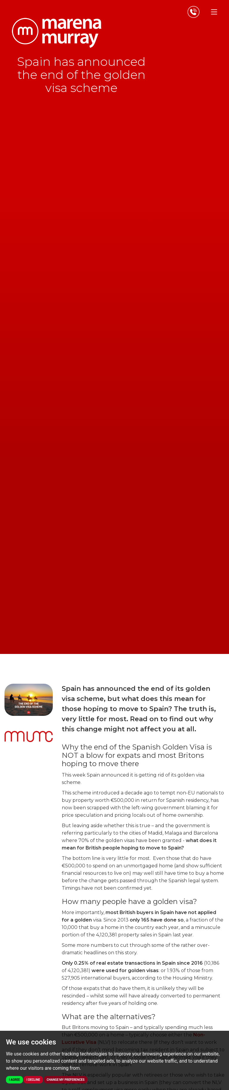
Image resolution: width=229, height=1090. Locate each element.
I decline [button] (33, 1079)
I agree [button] (14, 1079)
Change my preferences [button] (66, 1079)
